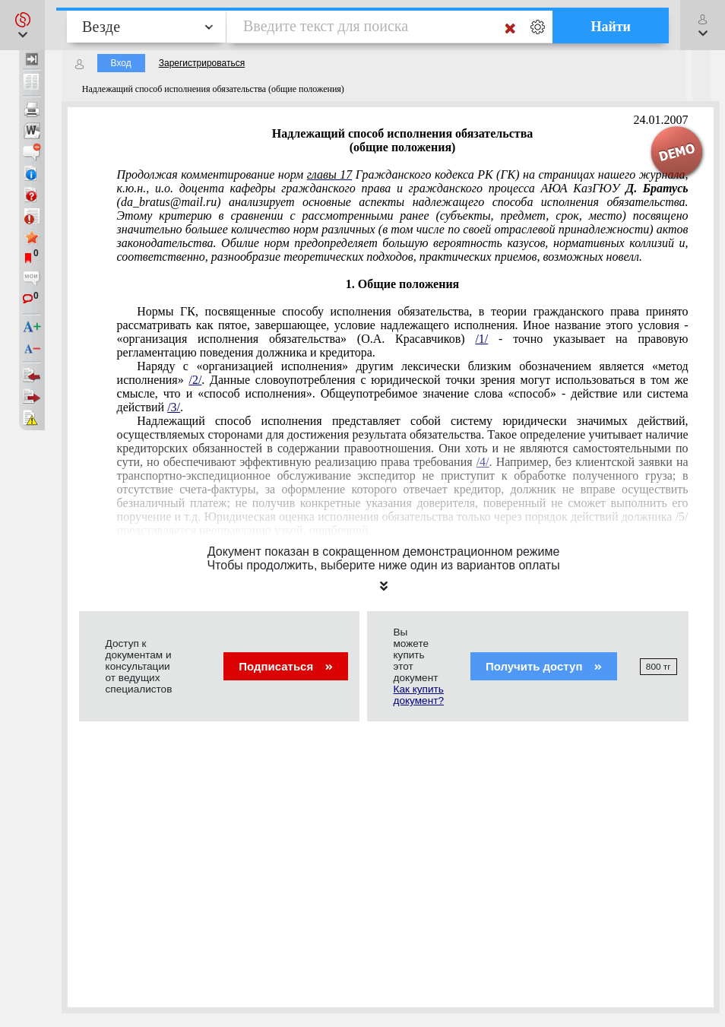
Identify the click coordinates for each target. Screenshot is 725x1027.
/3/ (173, 407)
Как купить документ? (419, 694)
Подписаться (285, 666)
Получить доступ (544, 666)
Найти (610, 26)
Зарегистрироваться (202, 63)
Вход (121, 63)
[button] (22, 25)
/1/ (481, 338)
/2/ (194, 379)
